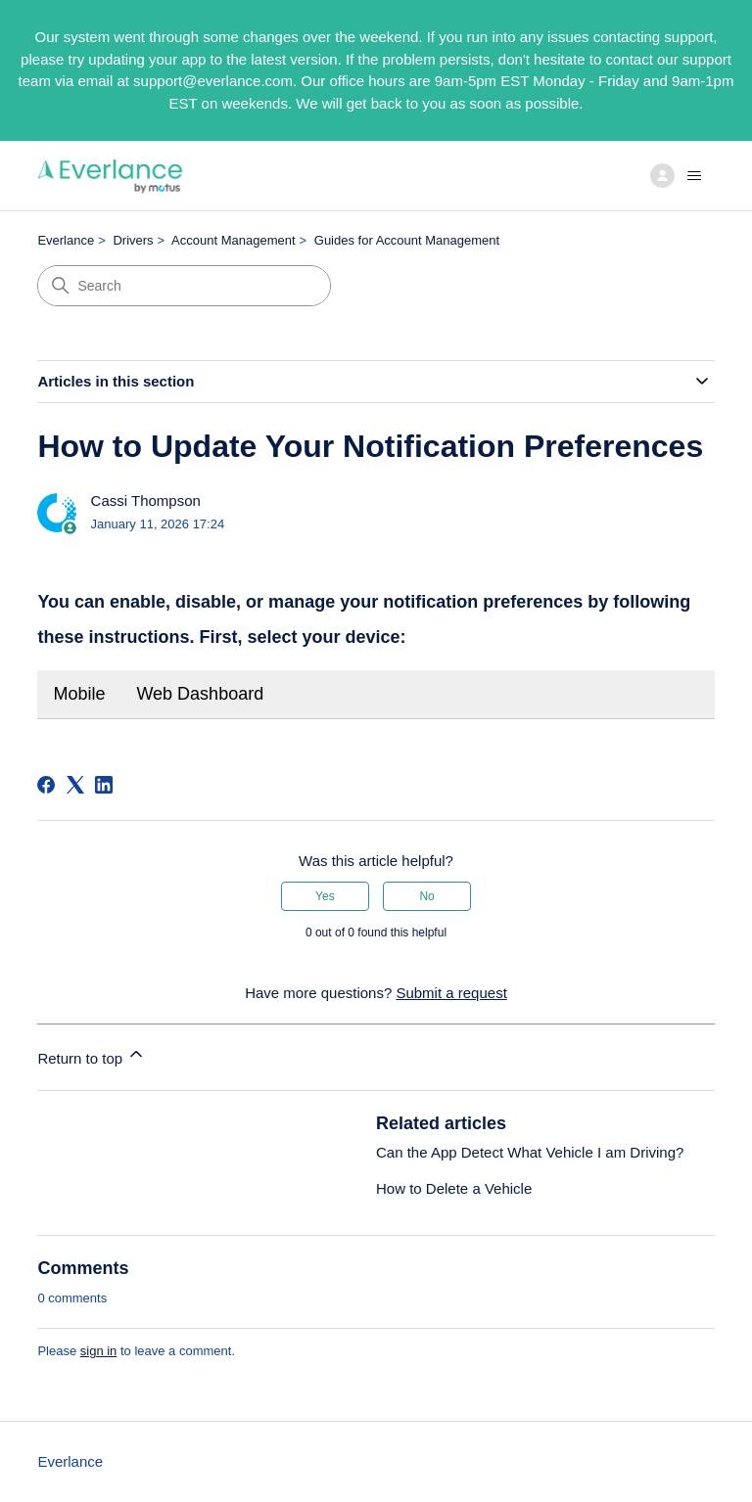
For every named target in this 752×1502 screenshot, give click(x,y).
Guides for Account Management (406, 240)
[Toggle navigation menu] (679, 176)
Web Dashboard (199, 694)
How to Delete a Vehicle (454, 1188)
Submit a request (451, 992)
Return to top (91, 1055)
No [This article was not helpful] (426, 896)
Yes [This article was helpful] (325, 896)
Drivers (133, 240)
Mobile (79, 694)
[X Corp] (75, 785)
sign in (99, 1350)
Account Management (233, 240)
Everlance (65, 240)
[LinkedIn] (104, 785)
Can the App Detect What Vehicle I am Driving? (529, 1152)
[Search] (184, 285)
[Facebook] (46, 785)
